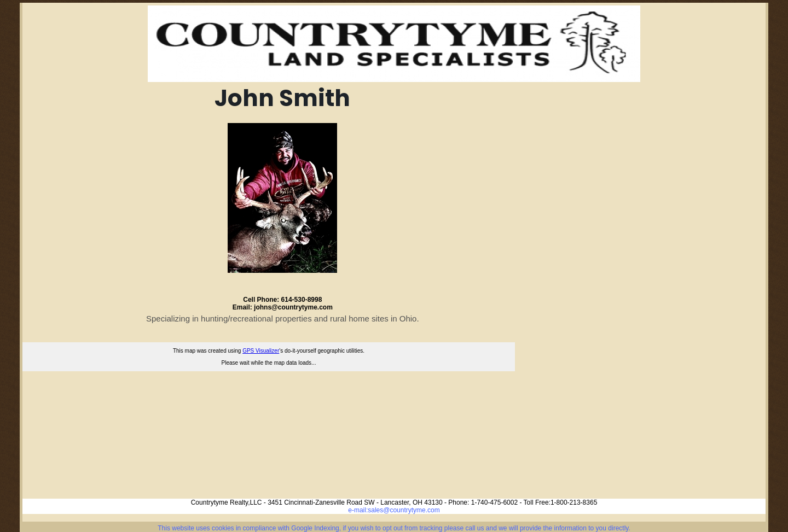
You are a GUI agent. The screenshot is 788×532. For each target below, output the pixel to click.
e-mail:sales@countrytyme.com (394, 510)
